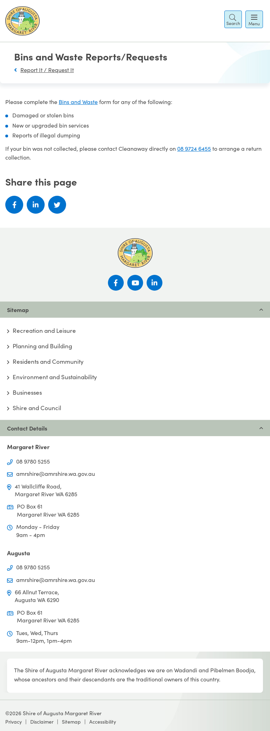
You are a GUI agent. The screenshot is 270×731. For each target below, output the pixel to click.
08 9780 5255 (33, 461)
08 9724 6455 (194, 148)
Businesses (27, 392)
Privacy (13, 721)
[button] (233, 19)
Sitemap (71, 721)
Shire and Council (37, 408)
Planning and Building (42, 346)
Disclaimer (41, 721)
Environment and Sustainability (55, 377)
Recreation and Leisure (44, 331)
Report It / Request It (47, 69)
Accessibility (102, 721)
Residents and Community (48, 362)
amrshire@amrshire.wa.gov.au (55, 473)
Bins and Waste (78, 101)
